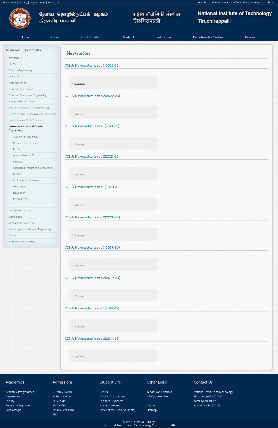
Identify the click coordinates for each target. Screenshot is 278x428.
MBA (64, 405)
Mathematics (15, 216)
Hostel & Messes (110, 405)
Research (251, 37)
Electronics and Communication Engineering (32, 114)
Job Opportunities (157, 396)
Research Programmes (25, 143)
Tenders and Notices (159, 392)
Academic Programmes (20, 392)
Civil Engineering (17, 82)
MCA (55, 405)
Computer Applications (20, 89)
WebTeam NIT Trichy (140, 422)
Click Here (79, 83)
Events (52, 2)
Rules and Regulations (19, 405)
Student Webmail (218, 2)
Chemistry (13, 76)
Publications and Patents (26, 180)
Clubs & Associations (112, 396)
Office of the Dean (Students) (117, 410)
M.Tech (57, 396)
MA (63, 401)
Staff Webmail (239, 2)
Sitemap (255, 2)
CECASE (12, 64)
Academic (128, 37)
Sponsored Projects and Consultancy (33, 167)
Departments (37, 2)
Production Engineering (21, 241)
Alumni (151, 405)
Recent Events (20, 199)
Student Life (110, 382)
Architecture (15, 57)
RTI (148, 401)
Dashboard (268, 2)
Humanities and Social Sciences (25, 120)
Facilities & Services (111, 401)
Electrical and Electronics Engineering (28, 107)
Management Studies (19, 210)
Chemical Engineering (20, 70)
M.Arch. (69, 396)
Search (202, 2)
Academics (15, 382)
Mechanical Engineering (21, 223)
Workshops (19, 186)
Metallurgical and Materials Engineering (29, 229)
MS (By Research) (63, 410)
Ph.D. (56, 414)
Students (18, 161)
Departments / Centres (208, 37)
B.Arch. (68, 392)
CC (60, 2)
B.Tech (57, 392)
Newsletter (19, 192)
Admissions (63, 382)
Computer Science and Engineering (27, 95)
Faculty (17, 149)
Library (23, 2)
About (55, 37)
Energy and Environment (21, 101)
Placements (9, 2)
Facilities (17, 174)
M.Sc (55, 401)
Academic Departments (23, 50)
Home (25, 37)
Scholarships (13, 410)
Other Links (157, 382)
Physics (12, 235)
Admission (164, 37)
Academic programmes (25, 136)
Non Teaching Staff (23, 155)
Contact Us (203, 382)
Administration (90, 37)
